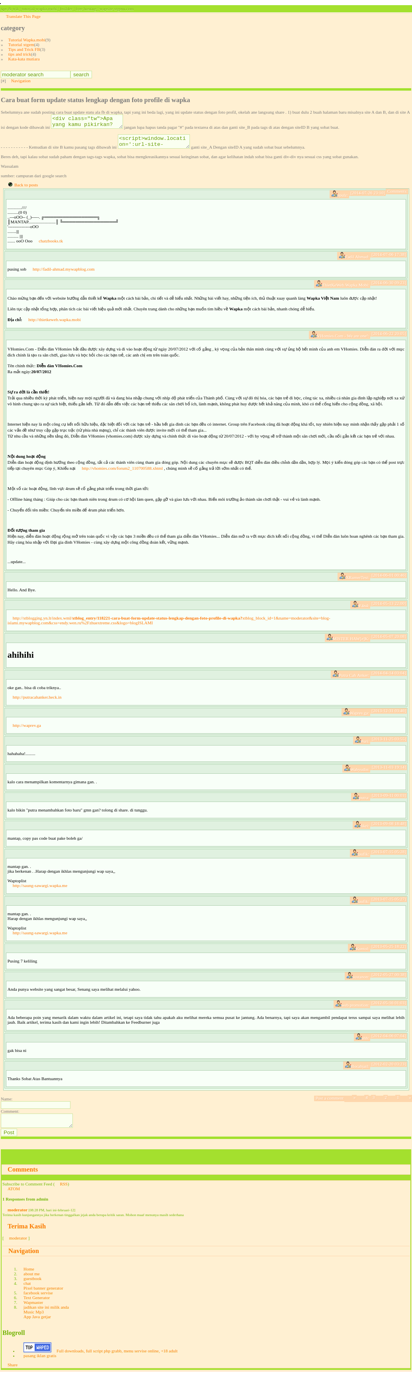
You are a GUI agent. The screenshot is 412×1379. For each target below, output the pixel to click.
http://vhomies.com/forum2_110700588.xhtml (122, 473)
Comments (23, 1176)
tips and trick (19, 54)
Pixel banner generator (43, 1295)
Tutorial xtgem (21, 44)
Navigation (21, 80)
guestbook (32, 1285)
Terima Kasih (27, 1233)
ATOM (14, 1195)
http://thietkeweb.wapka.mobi (54, 324)
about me (31, 1280)
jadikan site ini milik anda (46, 1314)
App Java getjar (37, 1323)
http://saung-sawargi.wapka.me (40, 890)
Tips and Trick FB (24, 49)
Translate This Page (23, 16)
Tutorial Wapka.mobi (26, 39)
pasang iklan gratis (39, 1362)
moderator (17, 1216)
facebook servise (38, 1300)
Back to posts (26, 189)
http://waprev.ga (27, 730)
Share (13, 1371)
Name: (6, 1103)
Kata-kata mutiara (24, 58)
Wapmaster (33, 1309)
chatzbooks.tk (51, 245)
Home (28, 1276)
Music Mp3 (33, 1319)
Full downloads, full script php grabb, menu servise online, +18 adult (117, 1358)
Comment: (10, 1116)
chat (27, 1290)
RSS (64, 1191)
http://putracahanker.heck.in (37, 701)
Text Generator (36, 1304)
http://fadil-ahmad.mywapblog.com (64, 273)
